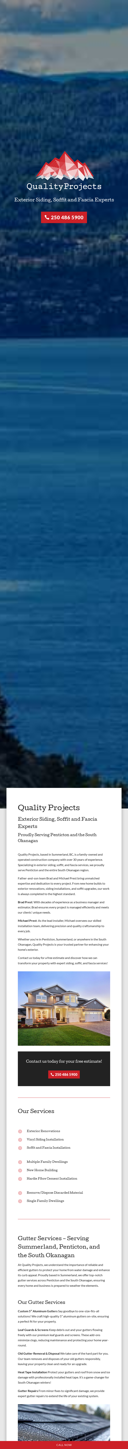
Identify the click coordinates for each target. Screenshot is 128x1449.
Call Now (64, 1445)
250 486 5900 (67, 217)
